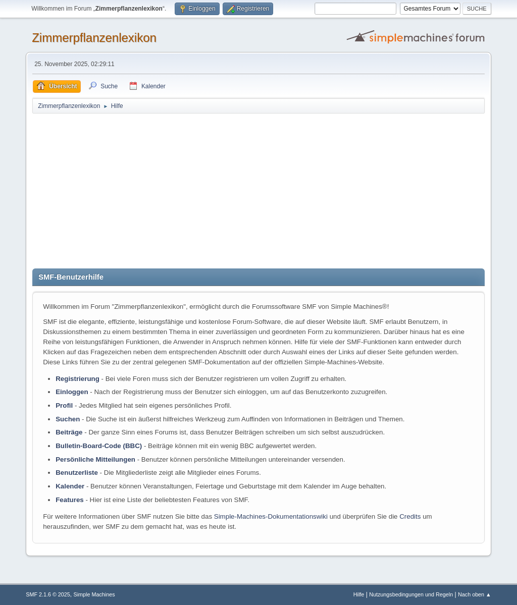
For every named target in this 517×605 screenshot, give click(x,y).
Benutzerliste (77, 472)
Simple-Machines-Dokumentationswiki (271, 516)
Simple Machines (94, 594)
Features (70, 500)
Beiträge (69, 432)
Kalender (70, 486)
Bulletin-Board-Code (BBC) (99, 446)
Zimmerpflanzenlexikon (94, 37)
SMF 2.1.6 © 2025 (48, 594)
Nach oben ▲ (474, 594)
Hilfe (359, 594)
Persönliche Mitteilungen (95, 459)
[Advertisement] (258, 190)
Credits (410, 516)
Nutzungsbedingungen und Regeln (411, 594)
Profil (64, 405)
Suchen (68, 419)
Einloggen (72, 392)
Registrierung (77, 378)
